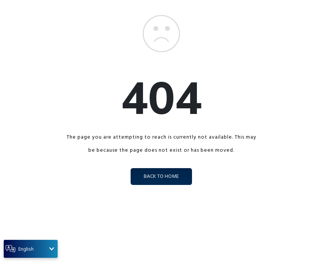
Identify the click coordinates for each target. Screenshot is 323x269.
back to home (161, 176)
